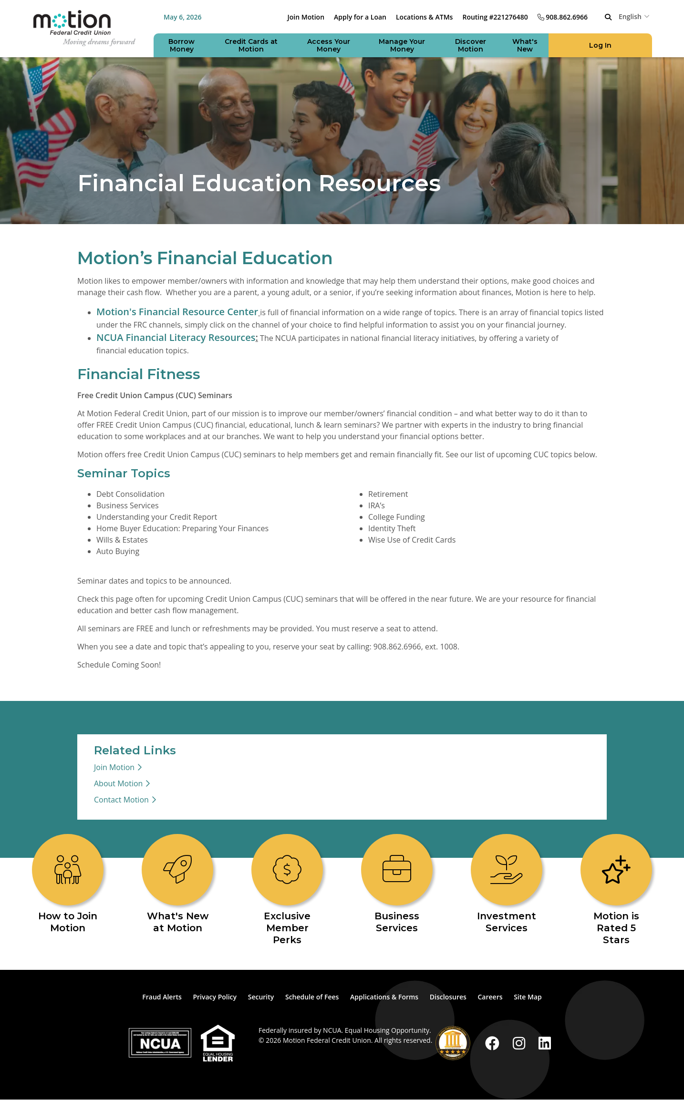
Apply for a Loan (360, 16)
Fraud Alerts (162, 996)
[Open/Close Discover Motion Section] (471, 45)
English (630, 16)
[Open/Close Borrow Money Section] (181, 45)
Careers (489, 996)
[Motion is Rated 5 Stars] (616, 890)
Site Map (528, 996)
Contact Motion (121, 799)
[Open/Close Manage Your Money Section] (402, 45)
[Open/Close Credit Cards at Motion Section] (250, 45)
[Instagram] (521, 1043)
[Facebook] (494, 1043)
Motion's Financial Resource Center (177, 311)
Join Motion (306, 16)
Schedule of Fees (312, 996)
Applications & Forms (384, 996)
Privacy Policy (215, 996)
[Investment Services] (506, 884)
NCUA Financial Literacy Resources (175, 337)
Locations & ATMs (424, 16)
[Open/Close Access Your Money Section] (328, 45)
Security (261, 996)
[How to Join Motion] (68, 884)
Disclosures (448, 996)
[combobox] (635, 16)
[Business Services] (397, 884)
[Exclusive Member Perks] (287, 890)
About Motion (118, 783)
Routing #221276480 (495, 16)
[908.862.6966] (563, 17)
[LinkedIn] (545, 1043)
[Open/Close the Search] (608, 17)
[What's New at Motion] (177, 884)
